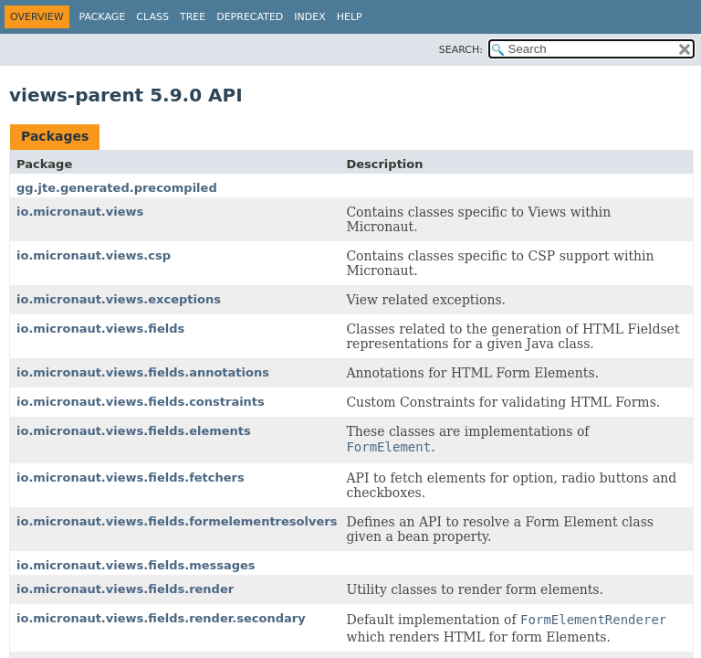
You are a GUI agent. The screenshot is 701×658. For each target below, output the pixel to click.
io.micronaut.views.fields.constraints (140, 402)
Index (309, 17)
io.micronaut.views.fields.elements (133, 431)
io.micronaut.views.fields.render (125, 589)
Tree (192, 17)
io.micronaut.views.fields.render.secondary (161, 618)
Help (349, 17)
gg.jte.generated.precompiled (116, 188)
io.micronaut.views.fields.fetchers (130, 477)
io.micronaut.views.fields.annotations (142, 372)
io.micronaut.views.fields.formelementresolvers (176, 521)
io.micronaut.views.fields (100, 328)
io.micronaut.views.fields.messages (136, 565)
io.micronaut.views (79, 211)
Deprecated (249, 17)
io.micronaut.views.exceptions (118, 299)
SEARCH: (461, 50)
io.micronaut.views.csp (93, 255)
